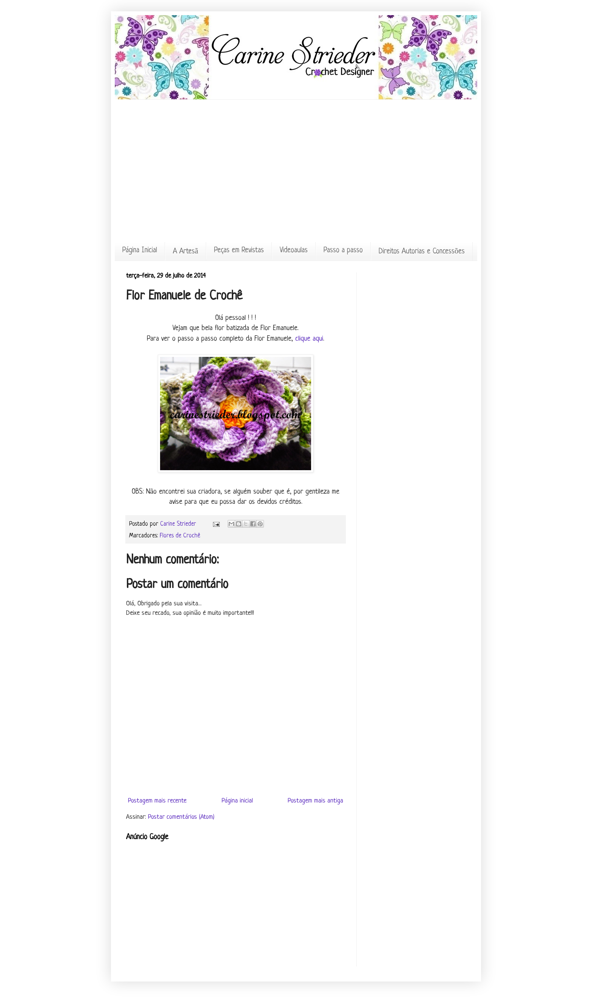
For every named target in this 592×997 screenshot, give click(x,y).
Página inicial (237, 800)
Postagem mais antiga (315, 800)
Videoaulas (294, 251)
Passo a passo (343, 251)
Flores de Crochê (180, 536)
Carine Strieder (179, 524)
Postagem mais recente (157, 800)
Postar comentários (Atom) (181, 817)
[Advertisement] (296, 117)
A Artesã (185, 252)
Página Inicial (139, 251)
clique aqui (309, 339)
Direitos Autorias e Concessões (422, 252)
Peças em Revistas (239, 251)
